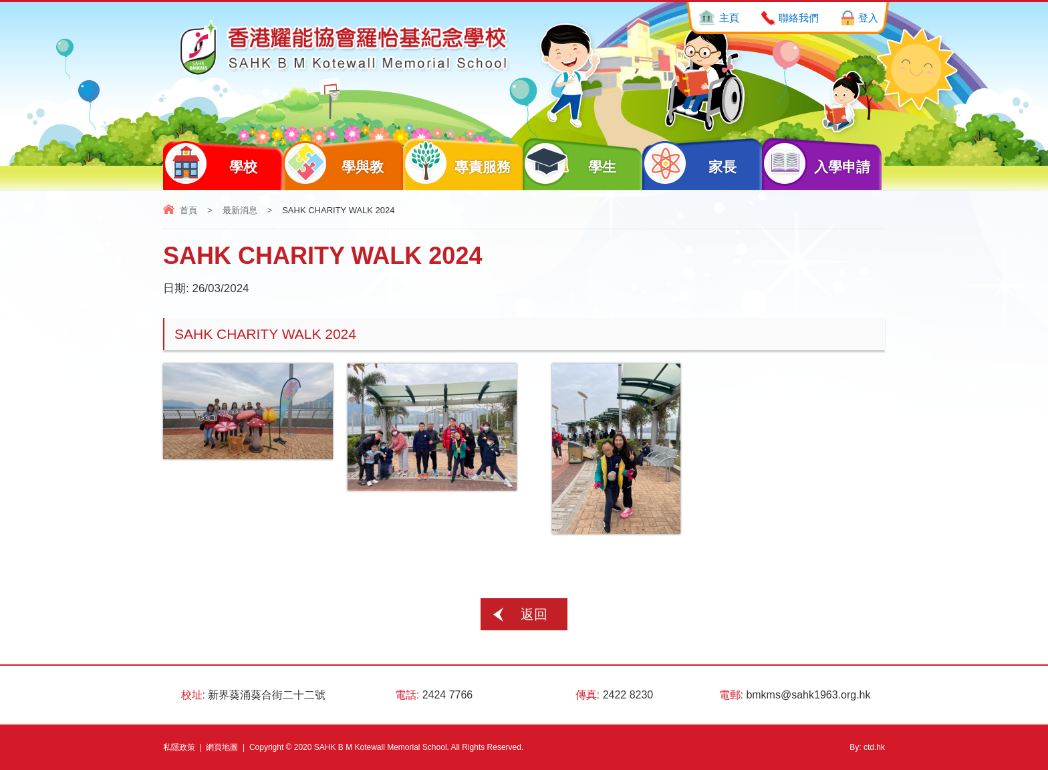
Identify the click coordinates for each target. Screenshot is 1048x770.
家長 (689, 163)
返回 (534, 614)
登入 (868, 17)
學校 (210, 163)
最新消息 (240, 210)
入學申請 (816, 163)
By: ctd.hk (867, 747)
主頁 (729, 17)
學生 (570, 163)
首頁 (188, 210)
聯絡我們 (799, 17)
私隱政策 (179, 747)
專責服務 (457, 163)
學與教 (333, 163)
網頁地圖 (222, 747)
